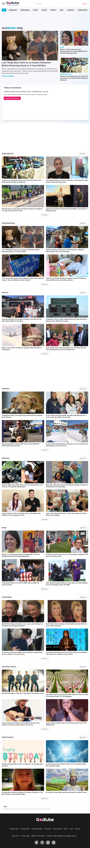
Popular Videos (14, 829)
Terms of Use (15, 836)
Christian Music (82, 10)
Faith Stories (8, 737)
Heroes (35, 10)
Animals (44, 10)
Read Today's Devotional (12, 98)
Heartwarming (25, 10)
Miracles (53, 10)
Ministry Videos (57, 829)
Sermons (77, 829)
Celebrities (70, 10)
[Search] (62, 4)
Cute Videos (47, 829)
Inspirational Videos (37, 829)
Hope (61, 10)
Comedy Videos (25, 829)
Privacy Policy (25, 836)
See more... (83, 153)
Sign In (84, 3)
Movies (66, 829)
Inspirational (13, 10)
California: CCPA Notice (38, 836)
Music (71, 829)
